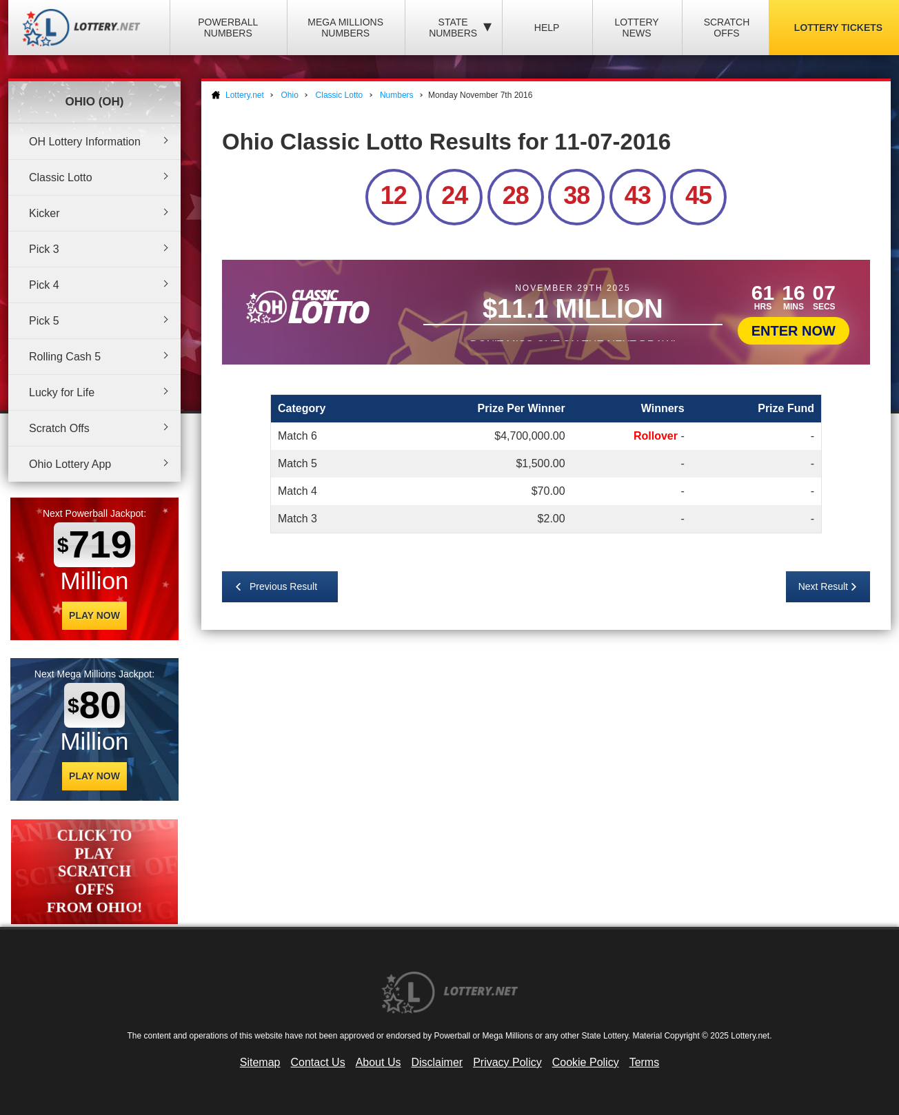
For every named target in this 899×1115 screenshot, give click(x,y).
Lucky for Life (61, 392)
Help (547, 27)
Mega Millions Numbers (345, 28)
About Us (378, 1062)
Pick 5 (44, 321)
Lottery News (636, 28)
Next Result (823, 586)
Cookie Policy (585, 1062)
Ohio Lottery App (70, 464)
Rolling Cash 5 (65, 356)
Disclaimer (437, 1062)
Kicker (44, 213)
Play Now (94, 615)
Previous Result (283, 586)
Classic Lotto (60, 177)
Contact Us (318, 1062)
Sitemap (260, 1062)
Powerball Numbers (228, 28)
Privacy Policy (507, 1062)
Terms (644, 1062)
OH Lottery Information (85, 141)
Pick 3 (44, 249)
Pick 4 (44, 285)
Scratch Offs (727, 28)
